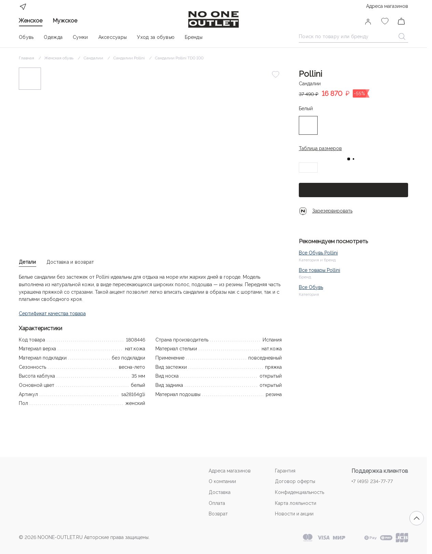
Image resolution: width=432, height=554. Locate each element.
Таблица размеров (320, 148)
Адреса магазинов (387, 6)
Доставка (220, 492)
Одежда (53, 37)
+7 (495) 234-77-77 (372, 481)
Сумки (80, 37)
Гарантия (285, 470)
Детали (27, 262)
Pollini (310, 74)
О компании (222, 481)
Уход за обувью (156, 37)
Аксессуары (112, 37)
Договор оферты (295, 481)
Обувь (26, 37)
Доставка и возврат (70, 262)
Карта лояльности (295, 503)
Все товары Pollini (319, 270)
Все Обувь (311, 287)
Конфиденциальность (299, 492)
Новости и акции (294, 513)
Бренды (194, 37)
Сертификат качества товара (52, 313)
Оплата (217, 503)
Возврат (218, 513)
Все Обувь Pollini (318, 253)
